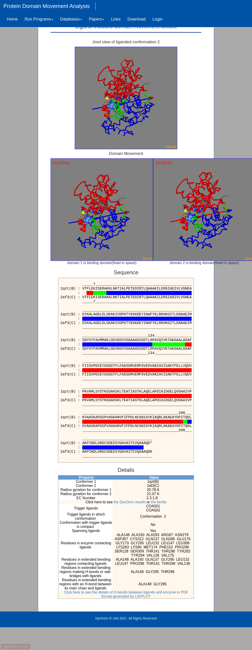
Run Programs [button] (39, 19)
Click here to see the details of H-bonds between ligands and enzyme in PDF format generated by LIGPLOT (126, 594)
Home (12, 19)
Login (157, 19)
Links (116, 19)
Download (136, 19)
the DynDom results (130, 502)
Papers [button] (96, 19)
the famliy (158, 502)
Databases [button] (71, 19)
